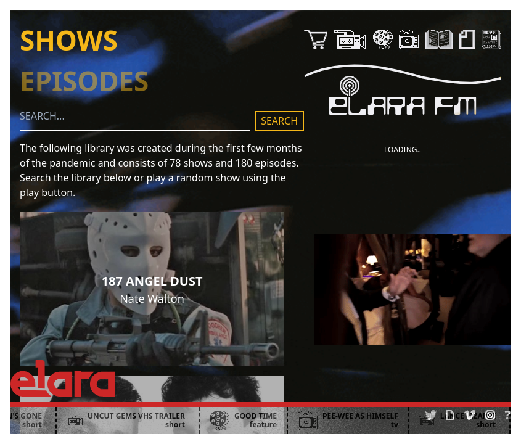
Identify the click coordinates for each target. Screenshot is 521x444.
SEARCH (279, 121)
